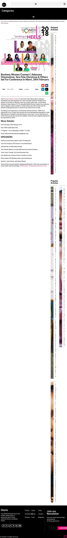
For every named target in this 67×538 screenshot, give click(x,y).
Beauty (33, 514)
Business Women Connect (11, 99)
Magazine (41, 517)
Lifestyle (40, 514)
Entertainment (29, 514)
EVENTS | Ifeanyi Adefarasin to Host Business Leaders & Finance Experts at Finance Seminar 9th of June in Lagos (55, 104)
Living (40, 510)
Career (33, 510)
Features (27, 517)
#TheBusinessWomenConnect (38, 166)
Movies (7, 21)
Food (32, 517)
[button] (35, 4)
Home (2, 21)
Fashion (27, 510)
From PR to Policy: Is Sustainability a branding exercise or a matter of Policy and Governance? (55, 443)
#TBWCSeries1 (24, 166)
